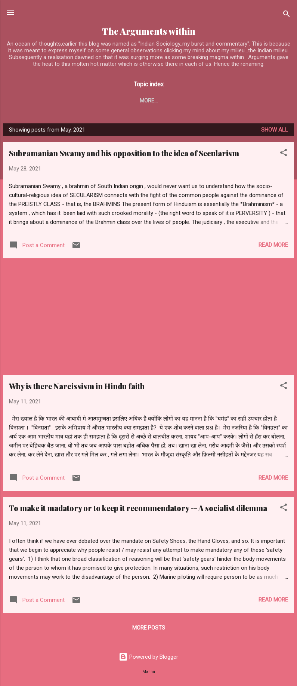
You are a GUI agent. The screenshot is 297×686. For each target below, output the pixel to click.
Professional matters (221, 100)
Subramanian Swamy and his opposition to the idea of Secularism (124, 155)
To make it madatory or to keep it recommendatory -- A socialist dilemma (138, 509)
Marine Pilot (157, 100)
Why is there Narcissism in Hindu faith (77, 387)
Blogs (52, 100)
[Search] (286, 15)
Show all (274, 131)
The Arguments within (148, 31)
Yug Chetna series (100, 100)
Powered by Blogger (148, 656)
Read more (273, 246)
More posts (148, 629)
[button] (283, 155)
